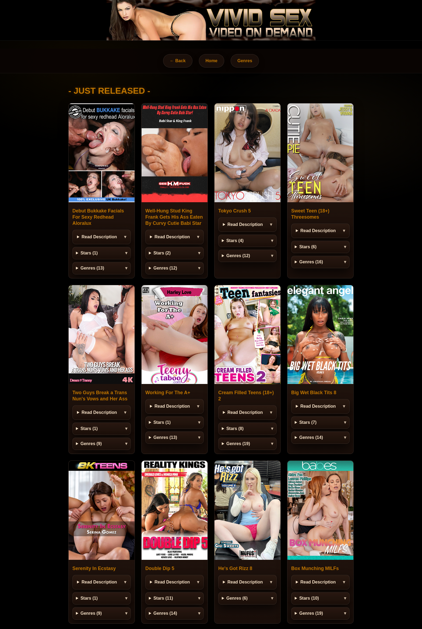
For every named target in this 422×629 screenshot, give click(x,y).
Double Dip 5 (159, 568)
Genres (244, 60)
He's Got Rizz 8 (235, 568)
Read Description (99, 237)
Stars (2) (162, 253)
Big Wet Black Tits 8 (313, 392)
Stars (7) (307, 422)
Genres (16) (311, 262)
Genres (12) (165, 268)
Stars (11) (163, 598)
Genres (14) (311, 437)
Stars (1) (89, 253)
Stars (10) (309, 598)
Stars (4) (235, 240)
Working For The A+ (167, 392)
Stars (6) (307, 246)
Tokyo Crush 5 (234, 211)
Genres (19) (238, 443)
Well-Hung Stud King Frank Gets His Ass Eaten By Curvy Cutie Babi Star (174, 217)
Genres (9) (91, 443)
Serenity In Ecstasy (94, 568)
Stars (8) (235, 428)
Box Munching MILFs (315, 568)
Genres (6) (237, 598)
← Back (178, 60)
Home (211, 60)
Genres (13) (92, 268)
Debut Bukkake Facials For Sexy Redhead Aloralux (98, 217)
